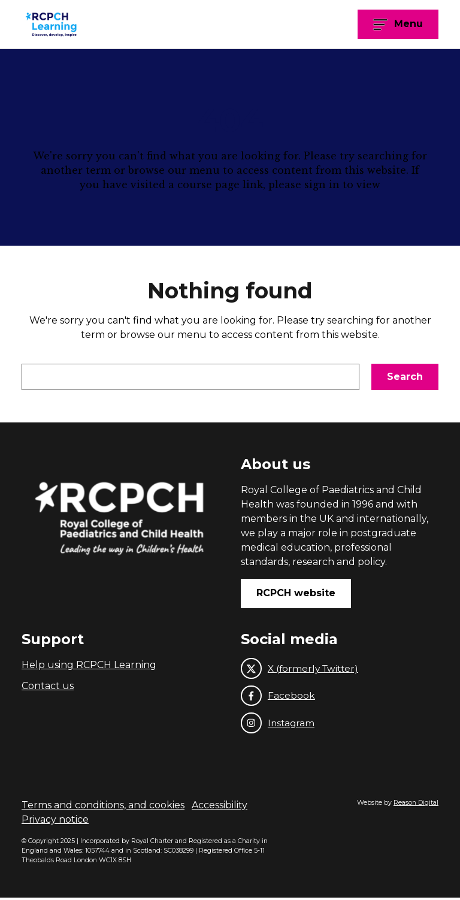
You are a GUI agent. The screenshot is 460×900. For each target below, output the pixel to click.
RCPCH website (295, 593)
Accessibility (219, 807)
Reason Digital (416, 805)
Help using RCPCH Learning (89, 665)
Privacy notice (55, 821)
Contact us (48, 685)
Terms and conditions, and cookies (103, 807)
